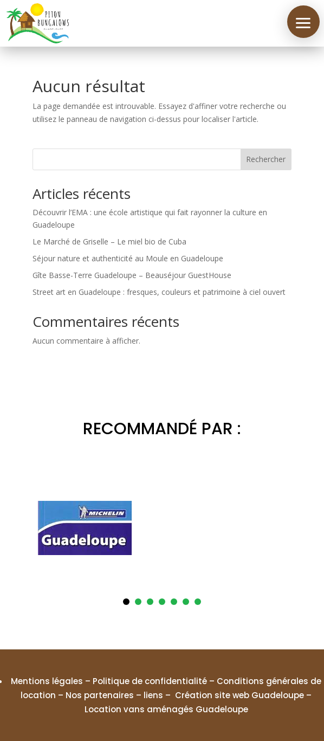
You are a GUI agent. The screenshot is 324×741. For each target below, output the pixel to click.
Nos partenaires (100, 695)
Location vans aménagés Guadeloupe (166, 709)
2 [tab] (138, 601)
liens (153, 695)
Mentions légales (47, 681)
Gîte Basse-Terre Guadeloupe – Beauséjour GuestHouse (132, 275)
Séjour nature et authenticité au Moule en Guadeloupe (128, 258)
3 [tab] (150, 601)
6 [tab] (186, 601)
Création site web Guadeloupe (239, 695)
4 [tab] (162, 601)
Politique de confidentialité (150, 681)
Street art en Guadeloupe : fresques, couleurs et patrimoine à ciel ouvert (159, 292)
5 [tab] (174, 601)
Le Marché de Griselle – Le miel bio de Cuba (109, 241)
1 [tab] (126, 601)
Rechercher (266, 159)
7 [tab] (198, 601)
